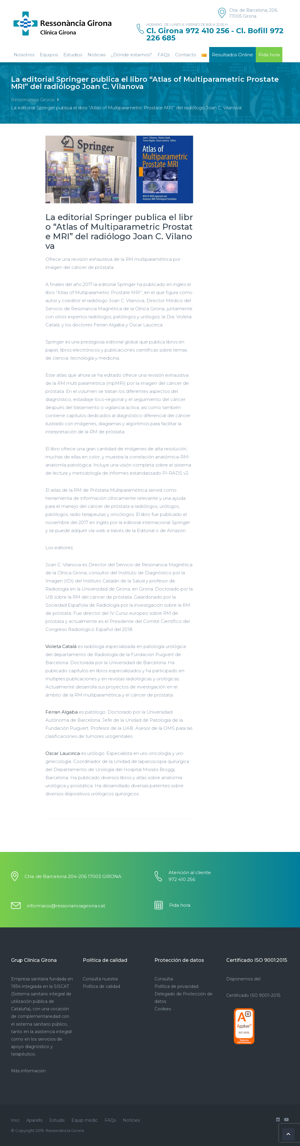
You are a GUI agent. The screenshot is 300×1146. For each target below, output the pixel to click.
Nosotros (24, 54)
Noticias (96, 54)
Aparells (34, 1120)
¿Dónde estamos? (131, 54)
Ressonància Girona (32, 99)
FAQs (163, 54)
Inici (15, 1120)
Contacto (185, 54)
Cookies (162, 1009)
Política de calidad (101, 986)
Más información (28, 1071)
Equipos (49, 54)
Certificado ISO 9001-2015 (253, 995)
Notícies (131, 1120)
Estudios (72, 54)
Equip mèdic (84, 1120)
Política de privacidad (176, 986)
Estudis (57, 1120)
